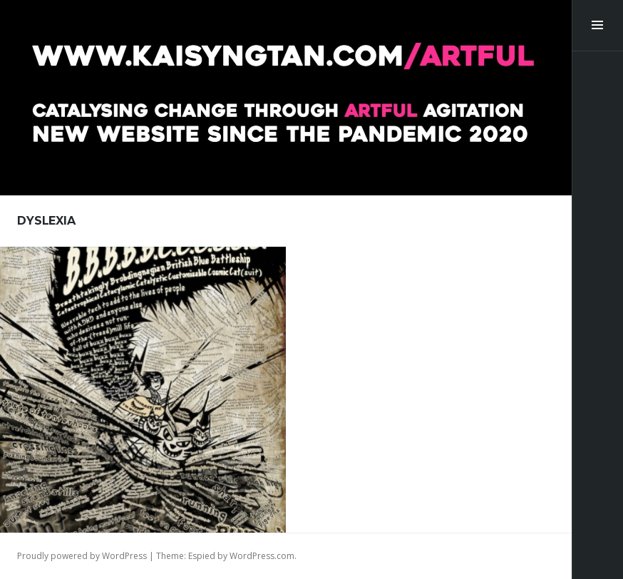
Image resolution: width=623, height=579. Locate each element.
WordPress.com (262, 556)
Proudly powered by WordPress (82, 556)
